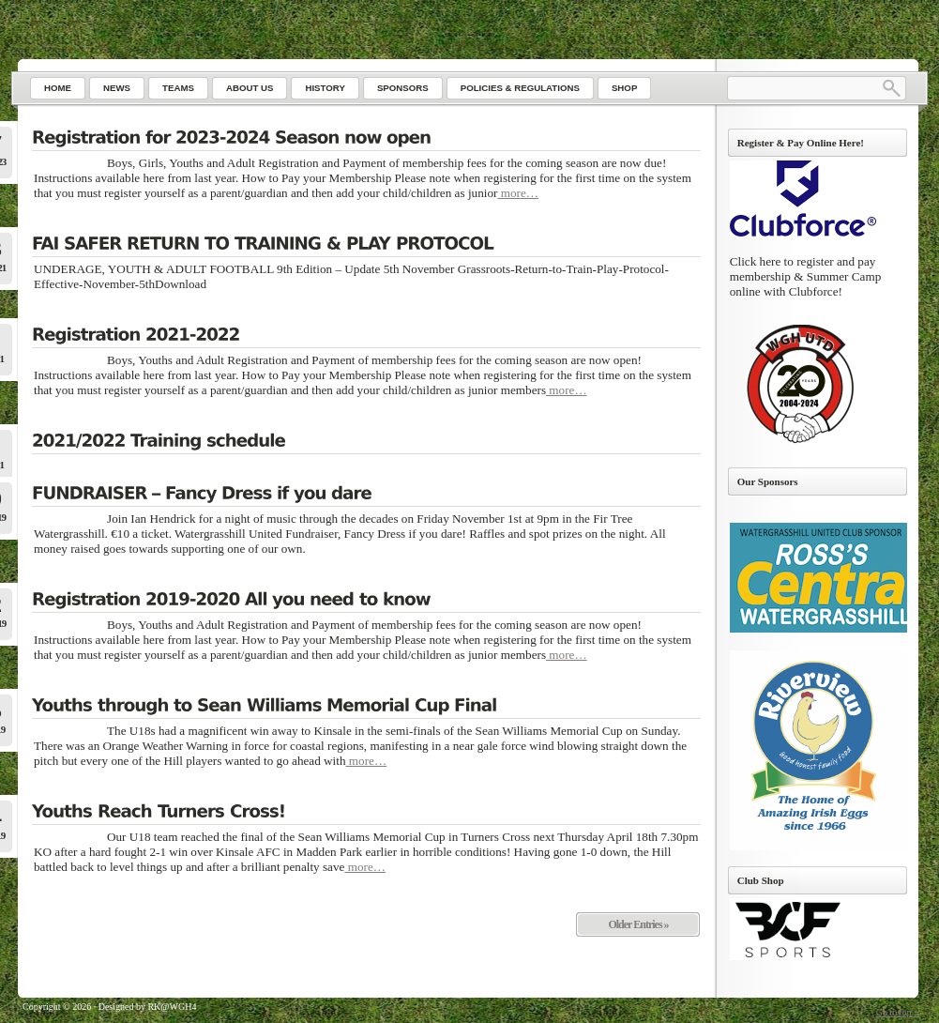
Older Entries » (638, 924)
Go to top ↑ (897, 1012)
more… (517, 193)
